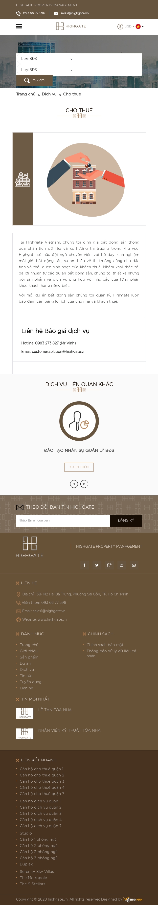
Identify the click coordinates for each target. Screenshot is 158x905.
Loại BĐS (29, 59)
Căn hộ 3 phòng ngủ (39, 852)
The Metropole (33, 878)
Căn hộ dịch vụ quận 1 (40, 801)
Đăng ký (126, 520)
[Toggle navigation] (19, 27)
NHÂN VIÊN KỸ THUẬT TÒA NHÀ (69, 730)
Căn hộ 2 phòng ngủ (39, 846)
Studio (26, 833)
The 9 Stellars (32, 884)
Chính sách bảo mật (105, 645)
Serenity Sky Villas (37, 872)
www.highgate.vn (52, 619)
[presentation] (74, 484)
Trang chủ (25, 94)
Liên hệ (26, 688)
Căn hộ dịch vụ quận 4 (41, 820)
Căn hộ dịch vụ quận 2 (41, 807)
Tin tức (26, 676)
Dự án (25, 663)
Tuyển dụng (31, 682)
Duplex (26, 864)
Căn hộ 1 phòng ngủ (38, 839)
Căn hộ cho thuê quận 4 (42, 788)
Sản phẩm (29, 657)
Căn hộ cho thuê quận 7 (42, 794)
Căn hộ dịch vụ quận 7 (41, 826)
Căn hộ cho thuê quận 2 (42, 775)
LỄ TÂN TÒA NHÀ (55, 710)
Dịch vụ (49, 94)
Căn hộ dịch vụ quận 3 (41, 813)
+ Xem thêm (79, 467)
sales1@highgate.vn (71, 13)
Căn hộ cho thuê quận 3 (42, 781)
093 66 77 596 (30, 13)
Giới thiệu (29, 651)
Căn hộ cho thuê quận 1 (41, 769)
